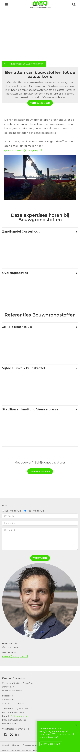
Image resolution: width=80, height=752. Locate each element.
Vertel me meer (40, 102)
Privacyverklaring (30, 745)
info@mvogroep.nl (18, 716)
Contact (5, 745)
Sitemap (15, 745)
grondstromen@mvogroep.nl (23, 150)
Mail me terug (34, 510)
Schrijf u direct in (51, 744)
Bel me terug (11, 510)
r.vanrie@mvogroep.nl (15, 656)
